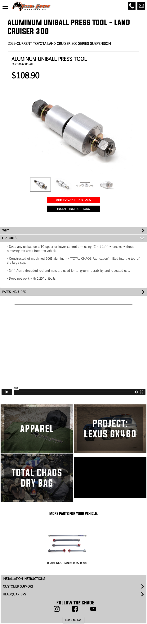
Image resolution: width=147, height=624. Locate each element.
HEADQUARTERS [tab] (14, 594)
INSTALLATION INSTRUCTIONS (24, 579)
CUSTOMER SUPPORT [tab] (18, 586)
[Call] (132, 6)
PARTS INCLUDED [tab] (14, 292)
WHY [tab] (5, 230)
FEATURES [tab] (9, 238)
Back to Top (73, 620)
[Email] (141, 6)
